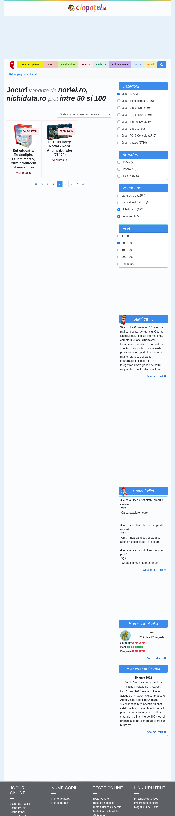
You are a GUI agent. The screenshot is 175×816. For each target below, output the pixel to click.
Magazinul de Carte (146, 807)
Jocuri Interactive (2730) (137, 121)
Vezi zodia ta (156, 658)
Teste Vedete (101, 798)
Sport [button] (50, 64)
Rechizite (101, 64)
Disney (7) (128, 162)
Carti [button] (136, 64)
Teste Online (108, 788)
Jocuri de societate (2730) (138, 100)
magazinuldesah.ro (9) (135, 202)
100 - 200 (128, 249)
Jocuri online (17, 790)
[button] (161, 64)
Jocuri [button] (84, 64)
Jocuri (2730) (130, 93)
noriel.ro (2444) (131, 216)
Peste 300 (128, 263)
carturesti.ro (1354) (133, 195)
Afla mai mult (156, 376)
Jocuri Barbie (18, 807)
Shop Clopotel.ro (11, 65)
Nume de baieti (60, 798)
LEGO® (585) (130, 176)
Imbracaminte (120, 64)
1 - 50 (125, 235)
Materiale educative (146, 798)
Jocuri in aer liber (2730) (137, 114)
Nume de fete (59, 802)
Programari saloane (146, 802)
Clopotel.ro (87, 8)
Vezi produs (23, 172)
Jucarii (151, 64)
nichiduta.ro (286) (132, 209)
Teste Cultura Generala (107, 807)
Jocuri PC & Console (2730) (139, 135)
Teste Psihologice (104, 802)
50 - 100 (127, 242)
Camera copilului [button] (30, 64)
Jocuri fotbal (17, 812)
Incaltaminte (68, 64)
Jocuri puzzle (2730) (134, 142)
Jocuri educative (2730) (136, 107)
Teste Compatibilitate (106, 811)
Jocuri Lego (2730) (133, 128)
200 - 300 (128, 256)
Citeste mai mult (154, 569)
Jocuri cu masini (20, 803)
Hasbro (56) (129, 169)
